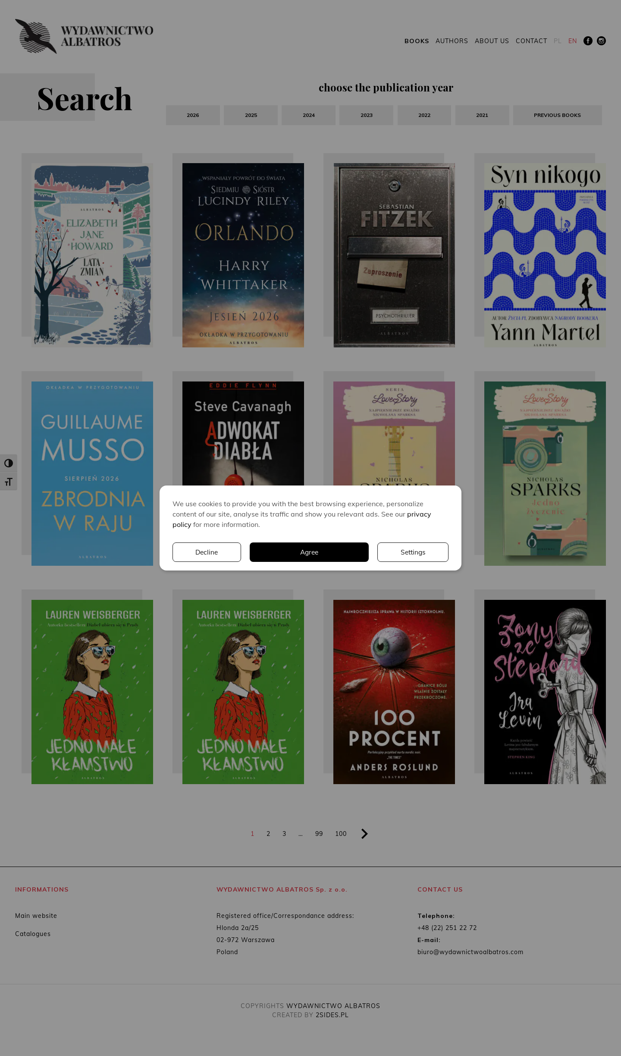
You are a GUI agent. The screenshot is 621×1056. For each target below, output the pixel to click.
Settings (335, 552)
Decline (414, 552)
